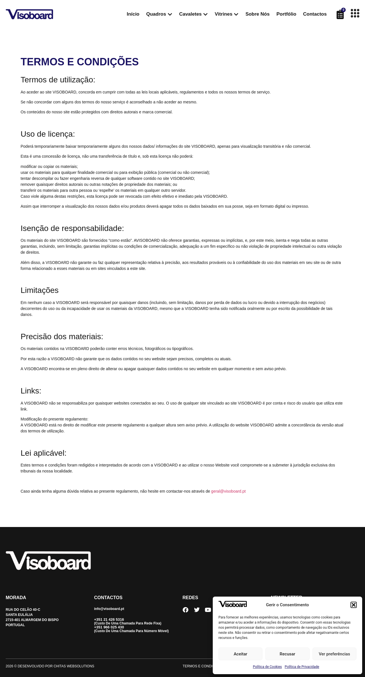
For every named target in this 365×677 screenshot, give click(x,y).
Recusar (287, 654)
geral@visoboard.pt (228, 491)
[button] (353, 605)
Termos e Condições (202, 666)
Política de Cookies (267, 667)
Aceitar (240, 654)
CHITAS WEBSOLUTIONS (74, 666)
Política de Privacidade (302, 667)
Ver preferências (334, 654)
